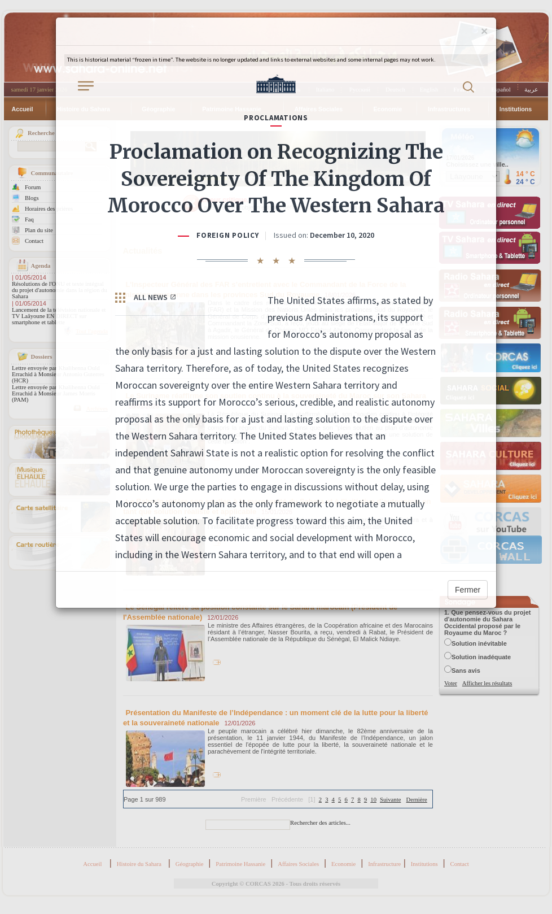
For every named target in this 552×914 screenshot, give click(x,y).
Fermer (467, 589)
